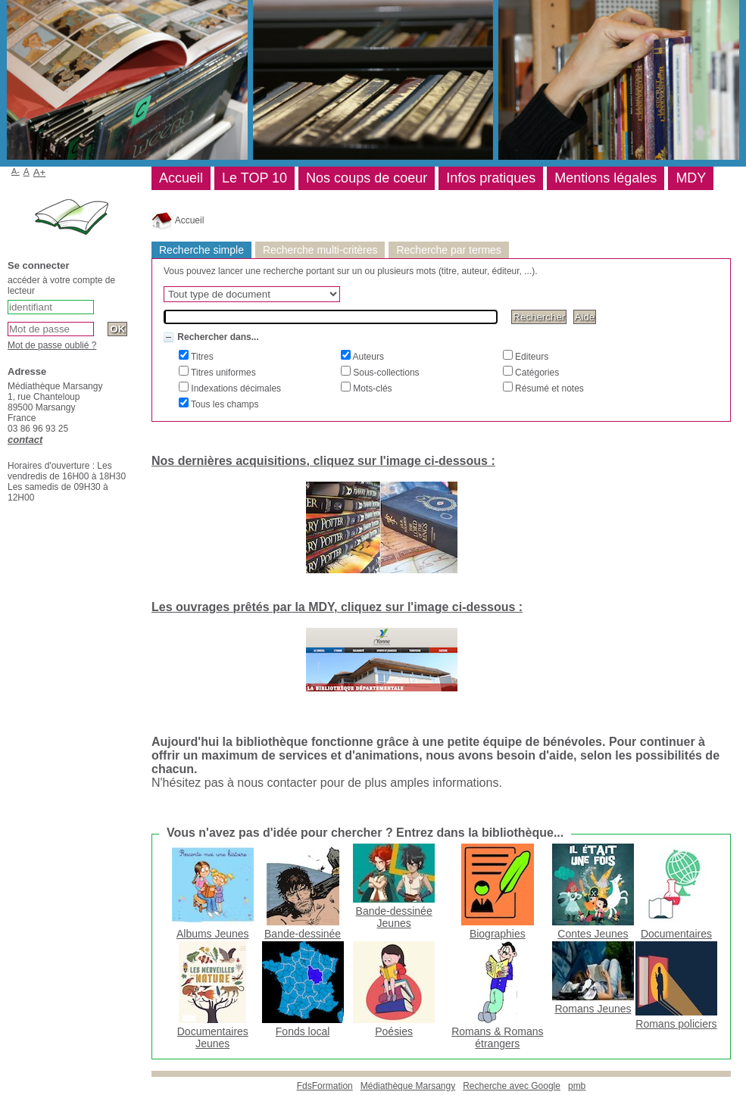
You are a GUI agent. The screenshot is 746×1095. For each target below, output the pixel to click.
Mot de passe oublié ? (52, 345)
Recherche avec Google (511, 1086)
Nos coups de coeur (366, 178)
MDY (691, 178)
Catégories (536, 372)
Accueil (177, 220)
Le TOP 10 (254, 178)
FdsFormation (325, 1086)
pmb (576, 1086)
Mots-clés (371, 388)
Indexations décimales (235, 388)
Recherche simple (201, 250)
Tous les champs (224, 404)
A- (15, 171)
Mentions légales (605, 178)
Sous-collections (385, 372)
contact (25, 439)
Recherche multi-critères (320, 250)
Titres (201, 356)
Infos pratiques (490, 178)
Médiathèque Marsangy (408, 1086)
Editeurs (530, 356)
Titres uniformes (222, 372)
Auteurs (367, 356)
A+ (39, 172)
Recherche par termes (448, 250)
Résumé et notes (548, 388)
